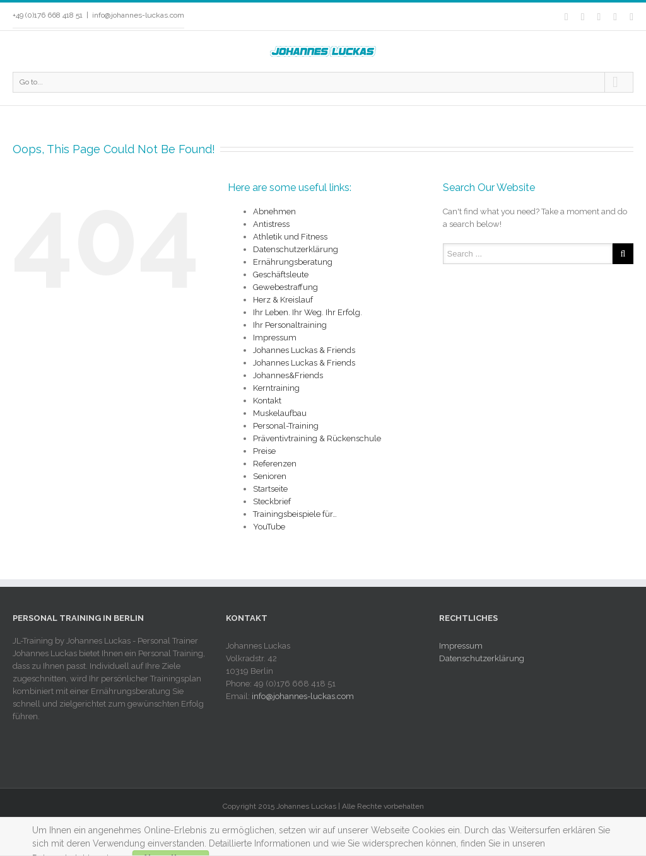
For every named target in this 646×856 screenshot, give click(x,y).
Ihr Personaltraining (290, 325)
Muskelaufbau (280, 413)
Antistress (271, 224)
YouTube (269, 526)
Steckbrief (272, 501)
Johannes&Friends (288, 375)
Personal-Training (286, 426)
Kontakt (267, 400)
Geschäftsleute (280, 274)
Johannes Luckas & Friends (304, 350)
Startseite (270, 489)
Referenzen (275, 463)
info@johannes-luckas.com (138, 15)
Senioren (269, 476)
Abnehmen (274, 211)
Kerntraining (276, 388)
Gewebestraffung (285, 287)
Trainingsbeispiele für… (295, 514)
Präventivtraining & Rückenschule (317, 438)
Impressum (275, 337)
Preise (264, 451)
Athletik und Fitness (290, 236)
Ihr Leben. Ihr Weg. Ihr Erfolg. (307, 312)
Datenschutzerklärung (295, 249)
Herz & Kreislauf (283, 299)
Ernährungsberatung (292, 262)
